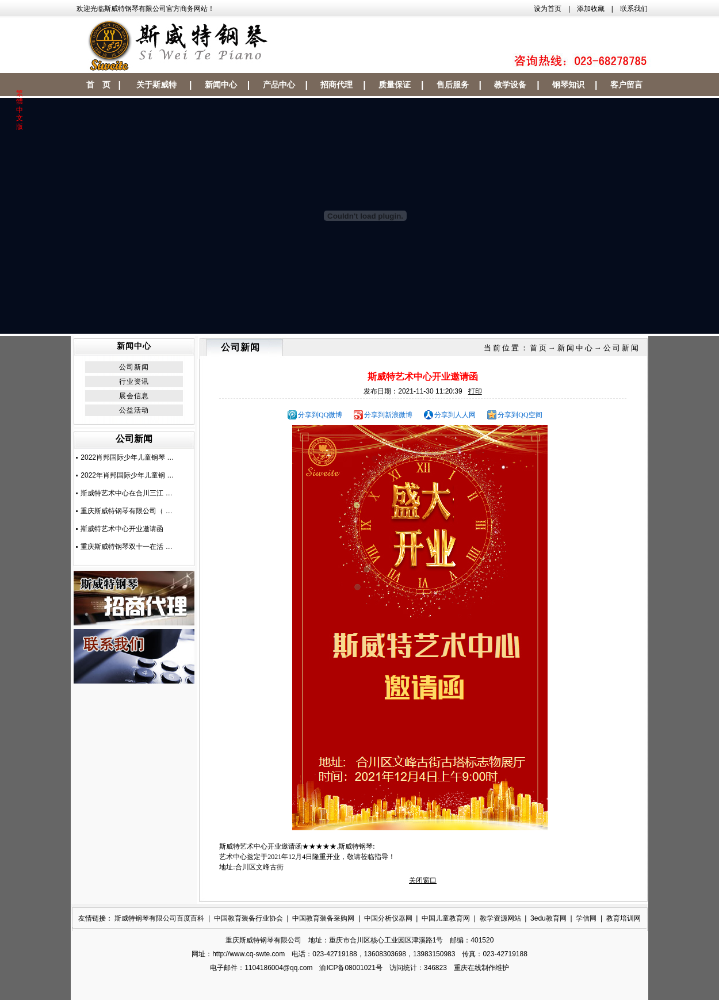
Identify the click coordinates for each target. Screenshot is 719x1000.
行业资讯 (134, 381)
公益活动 (134, 410)
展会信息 (134, 396)
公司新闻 (134, 367)
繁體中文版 (19, 110)
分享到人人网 (455, 415)
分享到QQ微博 (320, 415)
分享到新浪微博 (388, 415)
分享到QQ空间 (520, 415)
